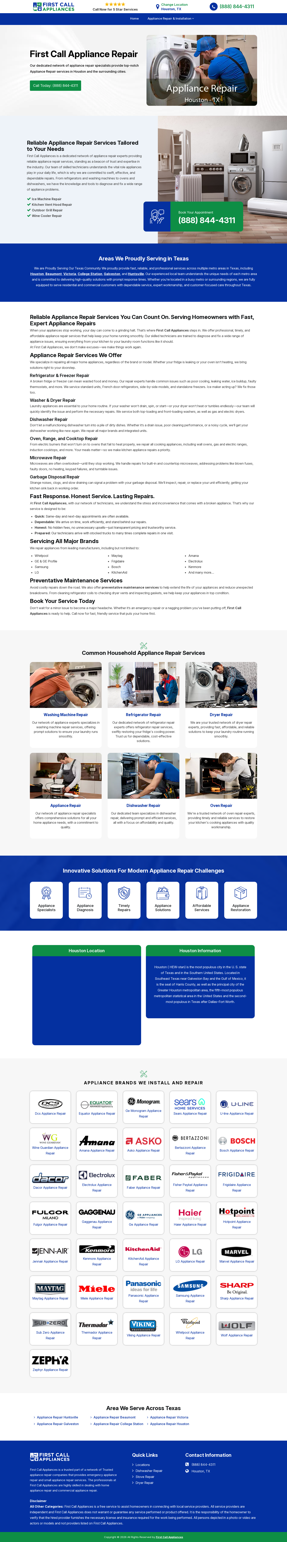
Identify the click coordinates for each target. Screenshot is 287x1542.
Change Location (174, 7)
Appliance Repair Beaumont (114, 1417)
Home (134, 18)
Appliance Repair (65, 805)
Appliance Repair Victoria (169, 1417)
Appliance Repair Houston (169, 1424)
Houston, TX (201, 1471)
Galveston (112, 274)
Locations (141, 1465)
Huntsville (136, 274)
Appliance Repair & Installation (169, 18)
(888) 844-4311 (237, 6)
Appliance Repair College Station (118, 1424)
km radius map (87, 1000)
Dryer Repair (221, 715)
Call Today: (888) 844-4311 (55, 85)
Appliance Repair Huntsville (57, 1417)
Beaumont (53, 274)
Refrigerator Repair (143, 715)
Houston (37, 274)
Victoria (69, 274)
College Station (90, 274)
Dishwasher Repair (143, 805)
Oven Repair (221, 805)
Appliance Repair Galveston (58, 1424)
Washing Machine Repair (66, 715)
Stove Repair (143, 1477)
